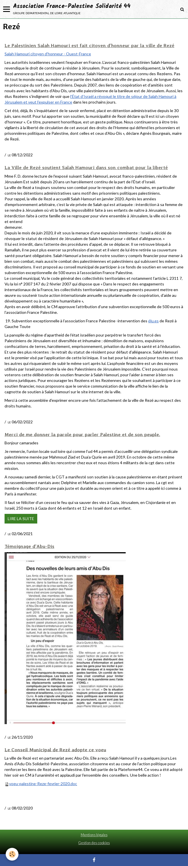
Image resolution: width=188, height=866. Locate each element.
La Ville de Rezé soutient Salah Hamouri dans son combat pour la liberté (86, 167)
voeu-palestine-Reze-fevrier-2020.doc (43, 783)
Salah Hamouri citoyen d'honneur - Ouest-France (48, 53)
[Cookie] (12, 854)
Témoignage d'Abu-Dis (29, 546)
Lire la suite (21, 518)
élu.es (153, 320)
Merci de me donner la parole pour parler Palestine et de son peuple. (82, 434)
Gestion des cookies (94, 843)
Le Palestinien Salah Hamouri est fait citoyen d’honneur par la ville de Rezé (89, 45)
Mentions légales (94, 835)
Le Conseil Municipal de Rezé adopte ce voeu (55, 749)
